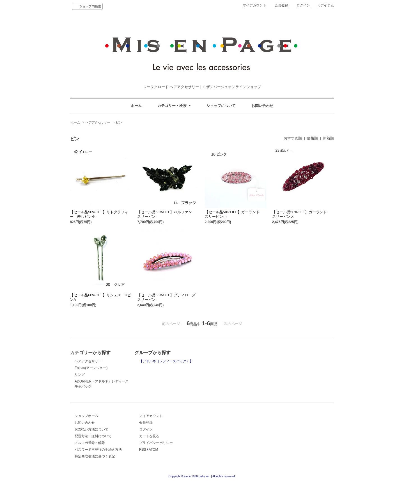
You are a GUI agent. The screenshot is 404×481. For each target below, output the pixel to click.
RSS (142, 450)
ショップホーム (86, 416)
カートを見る (149, 436)
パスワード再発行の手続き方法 (98, 450)
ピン (119, 122)
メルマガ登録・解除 (90, 443)
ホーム (136, 106)
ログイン (303, 5)
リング (80, 375)
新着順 (328, 138)
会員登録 (281, 5)
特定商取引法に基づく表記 (95, 456)
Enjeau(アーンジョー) (91, 368)
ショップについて (221, 106)
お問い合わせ (262, 106)
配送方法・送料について (93, 436)
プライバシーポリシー (156, 443)
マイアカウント (254, 5)
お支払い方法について (91, 429)
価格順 (312, 138)
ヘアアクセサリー (98, 122)
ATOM (153, 450)
